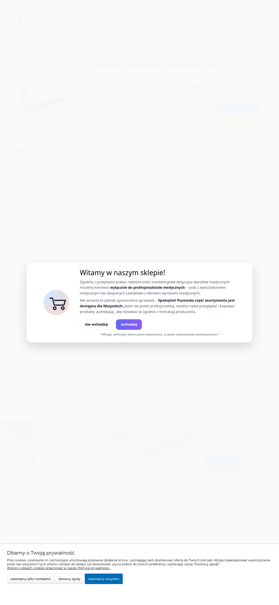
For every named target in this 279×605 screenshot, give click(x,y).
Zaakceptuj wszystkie (103, 579)
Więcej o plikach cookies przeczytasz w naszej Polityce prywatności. (58, 568)
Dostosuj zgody (69, 579)
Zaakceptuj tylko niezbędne (30, 579)
